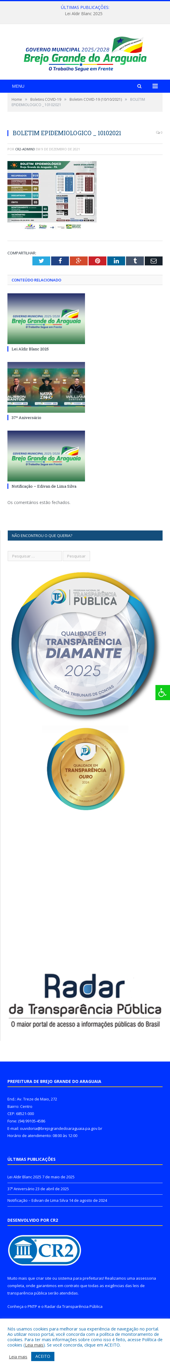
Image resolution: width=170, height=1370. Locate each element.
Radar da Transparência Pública (74, 1315)
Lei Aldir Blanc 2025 (84, 13)
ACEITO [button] (42, 1356)
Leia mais (34, 1345)
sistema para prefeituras (80, 1287)
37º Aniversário (26, 426)
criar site (43, 1287)
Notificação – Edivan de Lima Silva (44, 495)
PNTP (32, 1315)
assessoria (146, 1287)
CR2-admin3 (25, 158)
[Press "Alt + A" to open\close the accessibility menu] (162, 692)
